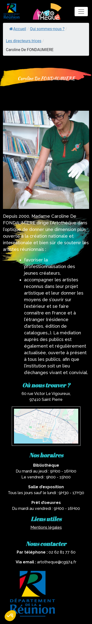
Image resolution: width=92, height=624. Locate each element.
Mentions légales (46, 527)
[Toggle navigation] (81, 11)
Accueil (17, 29)
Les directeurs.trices (23, 41)
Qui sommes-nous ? (47, 29)
